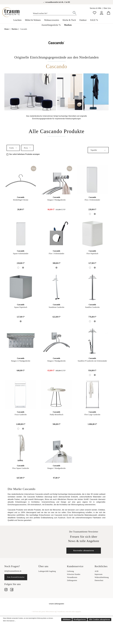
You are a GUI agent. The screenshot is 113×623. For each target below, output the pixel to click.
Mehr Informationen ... (9, 621)
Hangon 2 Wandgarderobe (56, 361)
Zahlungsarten (72, 580)
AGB (96, 571)
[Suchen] (74, 12)
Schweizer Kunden (73, 574)
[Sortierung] (98, 150)
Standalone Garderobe (56, 307)
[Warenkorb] (108, 12)
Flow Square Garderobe (20, 468)
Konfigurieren (80, 619)
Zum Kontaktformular (16, 577)
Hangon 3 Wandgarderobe (56, 200)
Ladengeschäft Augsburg (47, 571)
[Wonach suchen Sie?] (52, 12)
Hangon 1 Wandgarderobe (56, 468)
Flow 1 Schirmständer (56, 253)
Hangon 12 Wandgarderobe (20, 361)
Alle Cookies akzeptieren (99, 619)
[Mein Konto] (101, 12)
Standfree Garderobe (92, 307)
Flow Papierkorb (92, 253)
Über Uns (107, 8)
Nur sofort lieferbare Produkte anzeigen (24, 154)
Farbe (13, 147)
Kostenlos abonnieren (83, 550)
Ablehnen (67, 619)
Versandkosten (72, 577)
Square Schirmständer (20, 253)
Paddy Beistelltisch (56, 414)
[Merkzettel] (94, 12)
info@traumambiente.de (12, 571)
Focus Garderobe (21, 414)
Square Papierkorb (20, 307)
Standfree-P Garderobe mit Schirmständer (92, 361)
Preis (27, 147)
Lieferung (70, 571)
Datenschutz (99, 580)
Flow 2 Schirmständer (92, 200)
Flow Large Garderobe (92, 414)
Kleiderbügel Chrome (20, 200)
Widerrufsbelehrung (102, 577)
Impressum (98, 574)
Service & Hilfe (95, 8)
